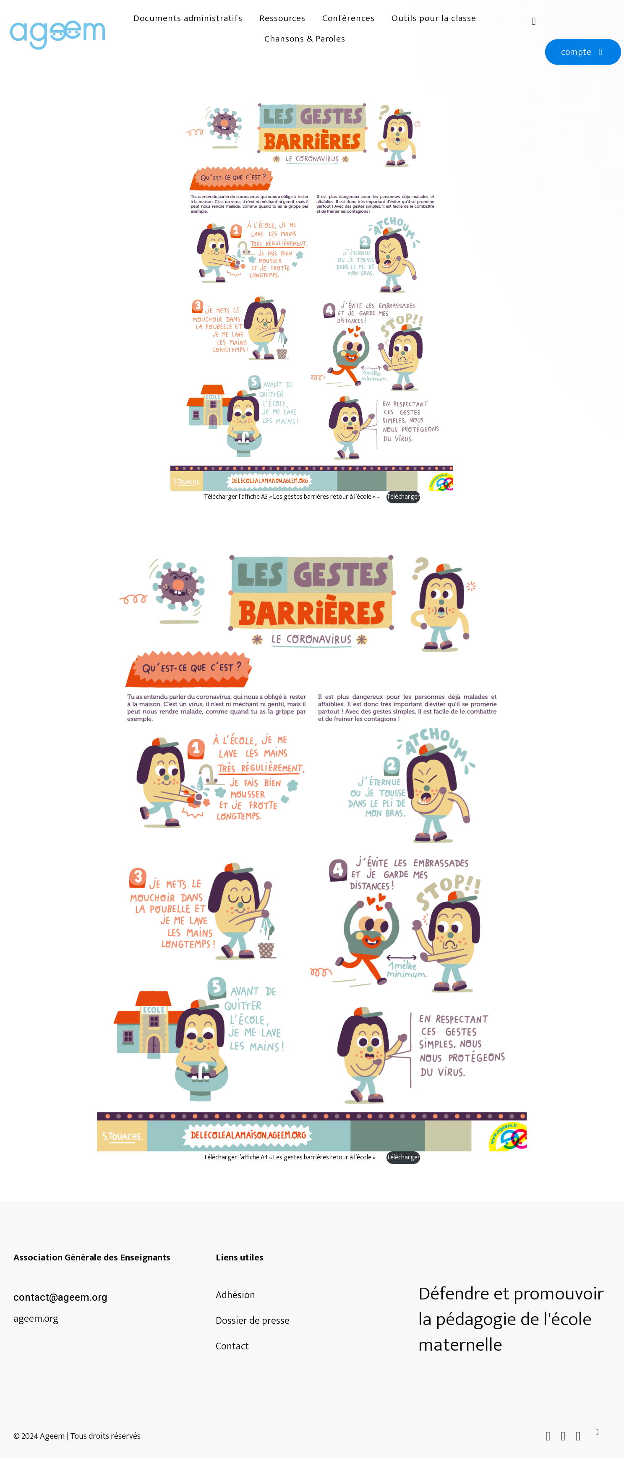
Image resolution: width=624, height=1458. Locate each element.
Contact (232, 1346)
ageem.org (35, 1318)
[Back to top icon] (602, 1435)
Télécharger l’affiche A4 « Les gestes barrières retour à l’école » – (292, 1157)
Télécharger (403, 496)
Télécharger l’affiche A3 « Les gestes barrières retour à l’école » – (292, 496)
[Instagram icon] (578, 1436)
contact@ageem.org (60, 1297)
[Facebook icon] (548, 1436)
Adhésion (235, 1295)
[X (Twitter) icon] (563, 1436)
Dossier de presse (253, 1320)
